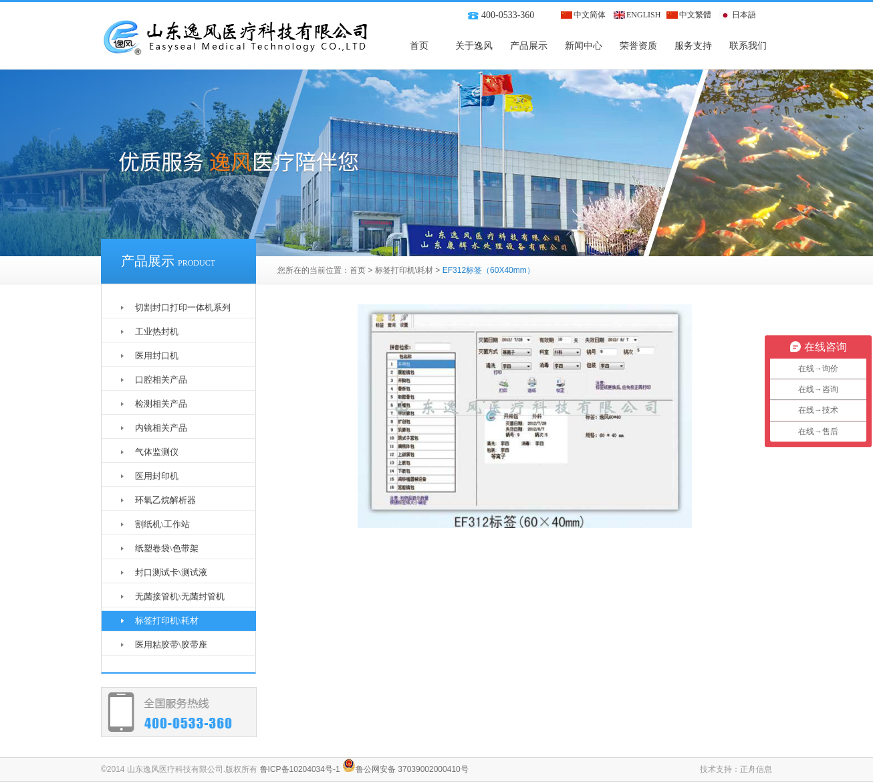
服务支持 (693, 46)
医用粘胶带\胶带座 (171, 645)
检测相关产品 (161, 404)
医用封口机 (156, 356)
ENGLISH (643, 14)
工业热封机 (156, 331)
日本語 (744, 14)
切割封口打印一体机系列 (183, 307)
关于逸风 (474, 46)
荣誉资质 (638, 46)
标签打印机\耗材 (404, 270)
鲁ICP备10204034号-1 (300, 769)
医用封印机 (156, 476)
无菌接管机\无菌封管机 (180, 596)
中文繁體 (695, 14)
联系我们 (748, 46)
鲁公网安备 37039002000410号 (405, 769)
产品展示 (528, 46)
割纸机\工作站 (162, 524)
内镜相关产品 (161, 428)
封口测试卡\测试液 (171, 572)
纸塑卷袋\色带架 (167, 548)
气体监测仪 (156, 452)
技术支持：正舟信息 (736, 769)
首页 (419, 46)
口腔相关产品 (161, 380)
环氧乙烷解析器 (165, 500)
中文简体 (590, 14)
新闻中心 (583, 46)
